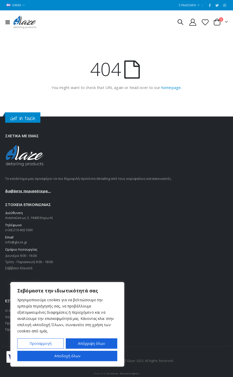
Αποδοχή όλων (67, 355)
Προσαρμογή (41, 343)
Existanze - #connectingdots (123, 373)
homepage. (171, 87)
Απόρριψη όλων (91, 343)
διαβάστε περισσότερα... (28, 191)
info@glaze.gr (16, 242)
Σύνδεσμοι (187, 5)
